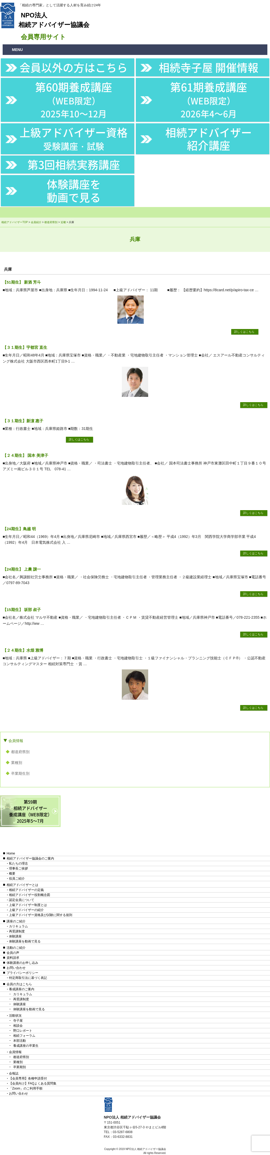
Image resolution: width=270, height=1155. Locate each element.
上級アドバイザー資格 (74, 138)
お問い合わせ (16, 968)
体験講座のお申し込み (22, 963)
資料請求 (13, 958)
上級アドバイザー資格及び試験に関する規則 (40, 915)
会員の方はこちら (19, 984)
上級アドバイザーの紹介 (26, 910)
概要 (12, 873)
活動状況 (15, 1015)
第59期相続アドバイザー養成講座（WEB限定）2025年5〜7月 (30, 811)
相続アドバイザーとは (22, 885)
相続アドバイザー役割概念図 (29, 895)
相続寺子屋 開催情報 (208, 67)
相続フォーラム (24, 1035)
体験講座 (15, 936)
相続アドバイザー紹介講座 (208, 138)
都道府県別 (20, 752)
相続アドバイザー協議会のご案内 (30, 858)
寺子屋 (18, 1020)
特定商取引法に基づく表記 (28, 978)
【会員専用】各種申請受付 (28, 1078)
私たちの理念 (18, 863)
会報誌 (13, 1073)
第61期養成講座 (208, 99)
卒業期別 (19, 1067)
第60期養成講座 (73, 99)
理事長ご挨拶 (18, 868)
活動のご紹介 (16, 948)
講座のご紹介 (16, 921)
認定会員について (21, 900)
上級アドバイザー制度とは (28, 905)
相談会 (18, 1025)
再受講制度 (17, 931)
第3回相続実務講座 (73, 164)
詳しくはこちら (244, 331)
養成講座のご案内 (21, 989)
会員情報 (15, 741)
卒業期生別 (20, 773)
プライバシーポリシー (22, 973)
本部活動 (19, 1041)
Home (11, 853)
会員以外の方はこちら (74, 67)
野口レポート (22, 1030)
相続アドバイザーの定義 (26, 890)
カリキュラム (18, 926)
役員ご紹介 (17, 878)
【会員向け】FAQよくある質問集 (32, 1083)
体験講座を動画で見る (74, 190)
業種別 (16, 762)
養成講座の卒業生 (25, 1046)
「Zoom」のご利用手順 (25, 1088)
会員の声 (13, 953)
